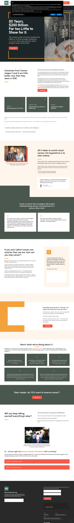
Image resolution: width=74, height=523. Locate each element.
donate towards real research (33, 451)
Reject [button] (53, 14)
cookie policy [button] (27, 5)
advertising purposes (52, 7)
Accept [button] (59, 14)
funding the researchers (37, 348)
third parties (31, 6)
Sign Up (47, 498)
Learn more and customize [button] (18, 14)
